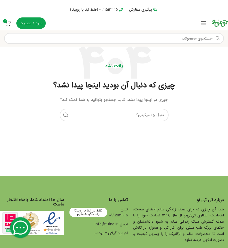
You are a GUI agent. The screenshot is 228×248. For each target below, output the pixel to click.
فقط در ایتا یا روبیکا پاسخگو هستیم (88, 212)
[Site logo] (220, 23)
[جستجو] (114, 38)
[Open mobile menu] (203, 23)
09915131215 (118, 215)
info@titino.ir (106, 224)
